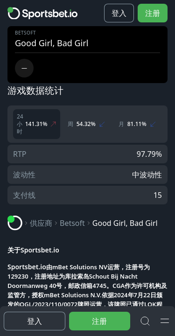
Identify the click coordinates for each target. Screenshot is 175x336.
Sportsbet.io (26, 266)
